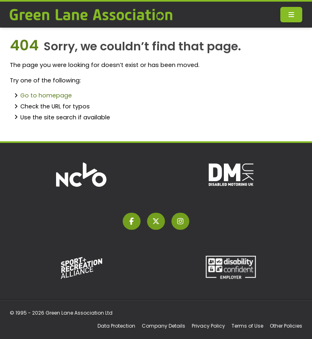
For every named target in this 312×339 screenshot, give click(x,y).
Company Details (163, 325)
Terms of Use (247, 325)
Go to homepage (46, 95)
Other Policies (286, 325)
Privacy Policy (208, 325)
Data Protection (116, 325)
